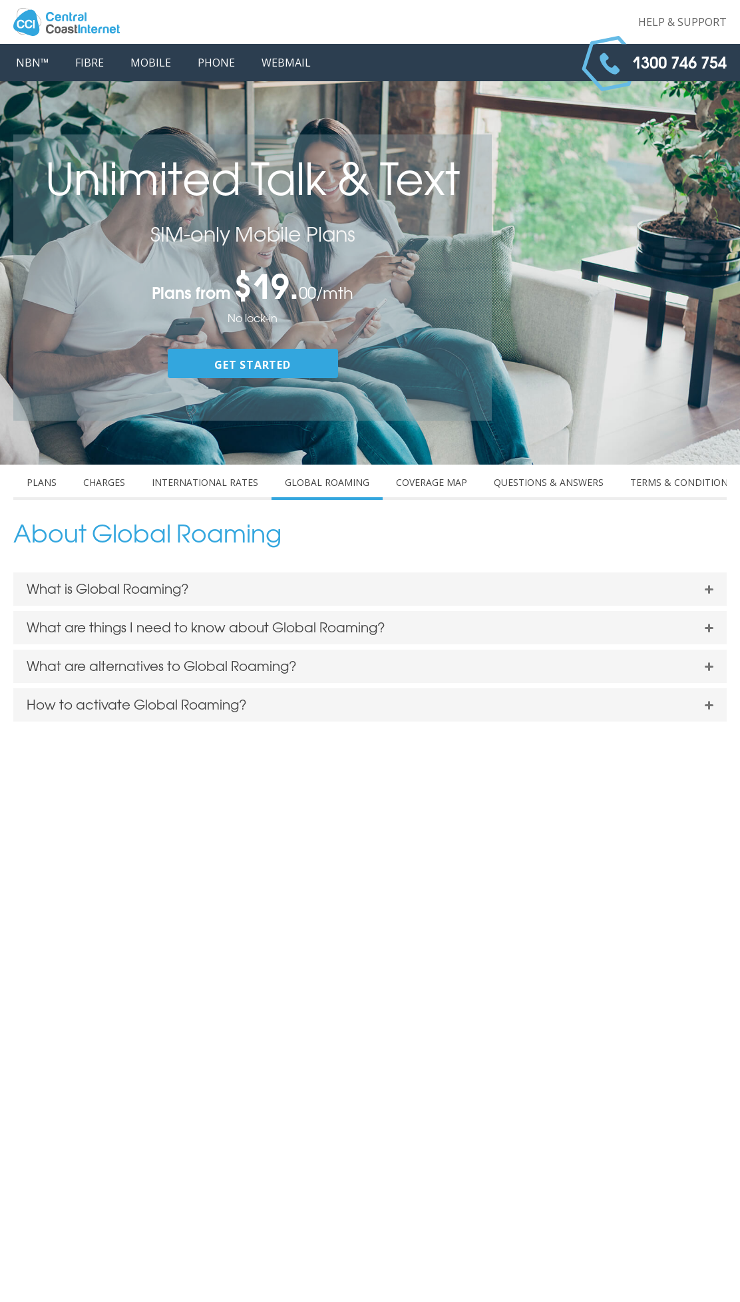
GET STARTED (252, 364)
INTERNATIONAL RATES (205, 482)
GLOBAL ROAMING (327, 482)
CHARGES (104, 482)
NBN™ (32, 62)
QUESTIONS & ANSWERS (549, 482)
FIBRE (89, 62)
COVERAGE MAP (431, 482)
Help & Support (682, 22)
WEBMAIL (286, 62)
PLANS (42, 482)
